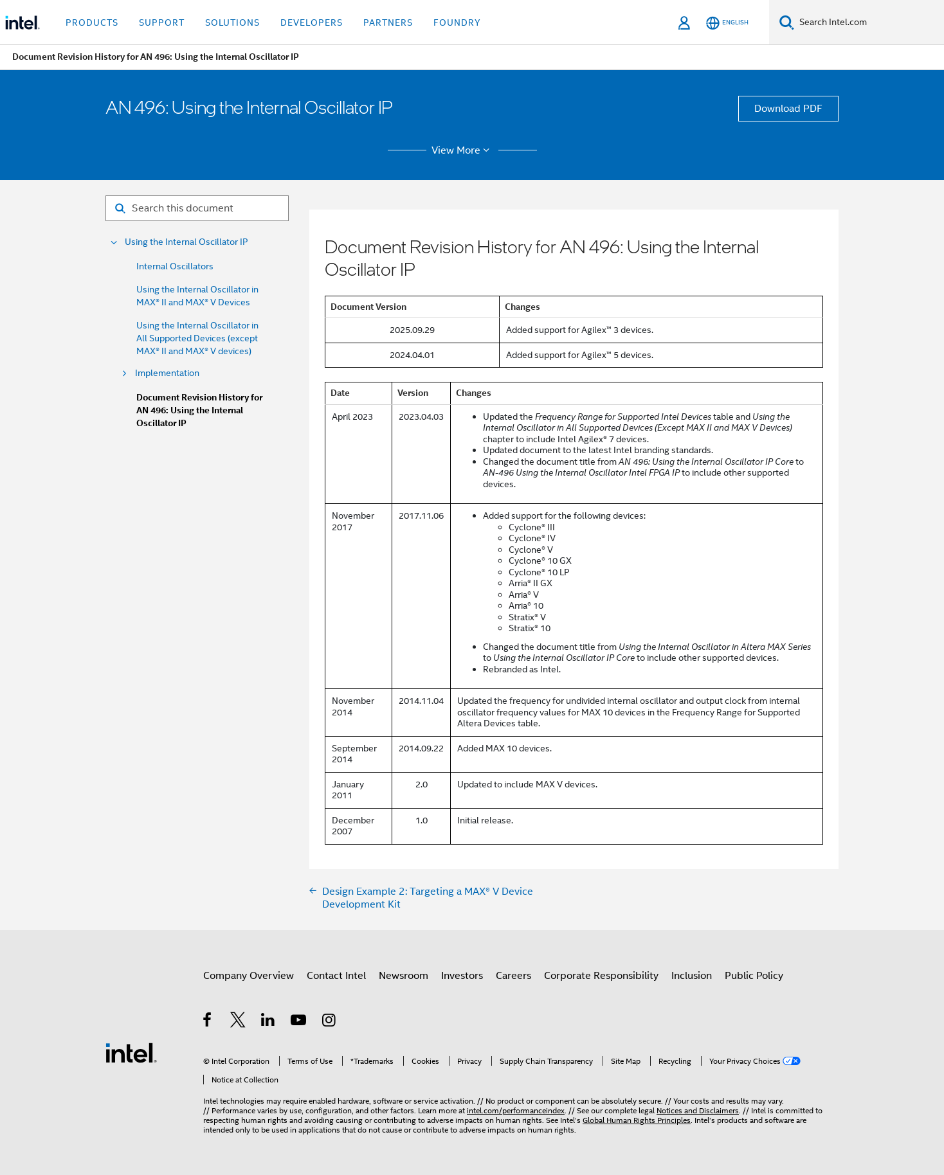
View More (462, 150)
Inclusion (691, 975)
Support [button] (162, 22)
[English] (727, 23)
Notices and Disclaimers (698, 1110)
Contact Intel (336, 975)
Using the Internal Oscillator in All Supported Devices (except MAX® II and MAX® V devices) (197, 338)
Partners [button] (388, 22)
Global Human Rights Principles (637, 1120)
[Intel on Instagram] (330, 1022)
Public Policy (754, 975)
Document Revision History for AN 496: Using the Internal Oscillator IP (199, 410)
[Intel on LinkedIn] (268, 1022)
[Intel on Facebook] (208, 1022)
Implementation (167, 373)
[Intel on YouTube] (299, 1022)
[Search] (786, 22)
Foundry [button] (457, 22)
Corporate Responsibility (601, 975)
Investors (462, 975)
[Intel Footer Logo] (131, 1052)
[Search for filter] (197, 208)
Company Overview (248, 975)
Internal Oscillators (174, 266)
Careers (513, 975)
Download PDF (788, 108)
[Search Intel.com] (869, 22)
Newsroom (403, 975)
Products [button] (92, 22)
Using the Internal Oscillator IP (186, 242)
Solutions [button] (232, 22)
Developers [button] (311, 22)
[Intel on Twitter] (238, 1022)
